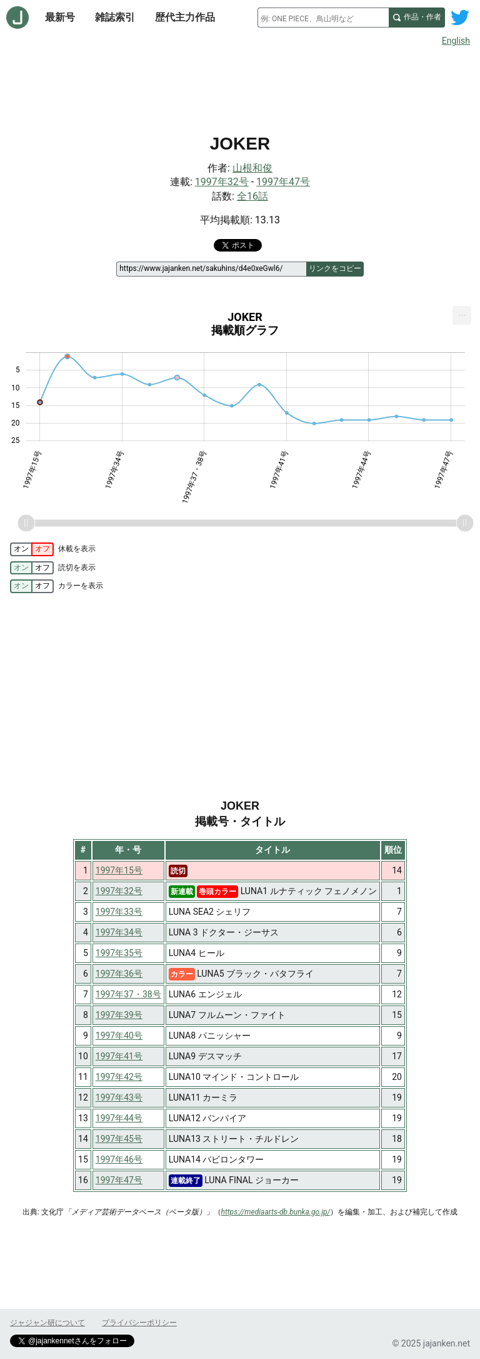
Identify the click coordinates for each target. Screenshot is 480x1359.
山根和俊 (252, 168)
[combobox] (323, 18)
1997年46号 (119, 1159)
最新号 (60, 17)
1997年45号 (119, 1139)
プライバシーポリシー (139, 1322)
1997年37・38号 (128, 994)
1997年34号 (119, 932)
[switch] (32, 549)
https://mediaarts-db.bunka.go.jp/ (276, 1212)
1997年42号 (119, 1077)
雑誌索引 (115, 17)
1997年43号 (119, 1097)
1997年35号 (119, 953)
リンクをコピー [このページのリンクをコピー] (335, 268)
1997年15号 (119, 870)
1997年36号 (119, 974)
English (456, 41)
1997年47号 (283, 182)
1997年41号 (119, 1056)
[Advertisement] (240, 86)
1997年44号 (119, 1118)
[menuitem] (461, 315)
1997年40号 (119, 1036)
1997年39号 (119, 1015)
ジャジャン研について (47, 1322)
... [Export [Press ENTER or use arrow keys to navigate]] (462, 312)
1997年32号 (222, 182)
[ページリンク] (211, 269)
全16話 (252, 196)
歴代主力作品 (185, 17)
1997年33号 (119, 912)
